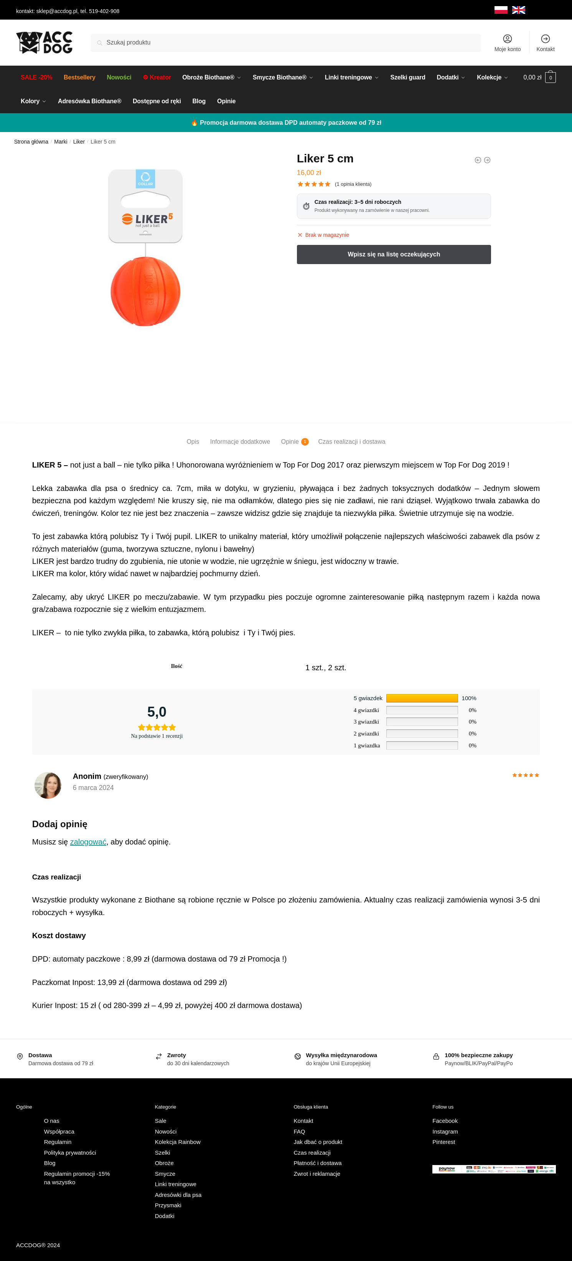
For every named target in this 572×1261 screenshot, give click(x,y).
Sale (160, 1119)
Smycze (165, 1172)
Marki (60, 140)
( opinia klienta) (353, 183)
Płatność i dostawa (318, 1162)
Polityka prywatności (70, 1151)
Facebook (445, 1119)
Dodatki (165, 1214)
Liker (79, 140)
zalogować (88, 840)
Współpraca (59, 1130)
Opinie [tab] (290, 441)
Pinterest (443, 1140)
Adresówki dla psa (178, 1193)
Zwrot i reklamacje (317, 1172)
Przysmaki (168, 1204)
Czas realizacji (312, 1151)
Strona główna (31, 140)
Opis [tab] (192, 440)
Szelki (162, 1151)
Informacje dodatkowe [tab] (240, 440)
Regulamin (58, 1140)
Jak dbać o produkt (318, 1140)
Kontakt (545, 42)
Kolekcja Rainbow (178, 1140)
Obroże (164, 1162)
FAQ (299, 1130)
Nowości (166, 1130)
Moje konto (508, 42)
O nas (51, 1119)
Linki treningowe (175, 1183)
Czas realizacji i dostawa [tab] (351, 440)
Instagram (445, 1130)
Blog (50, 1162)
